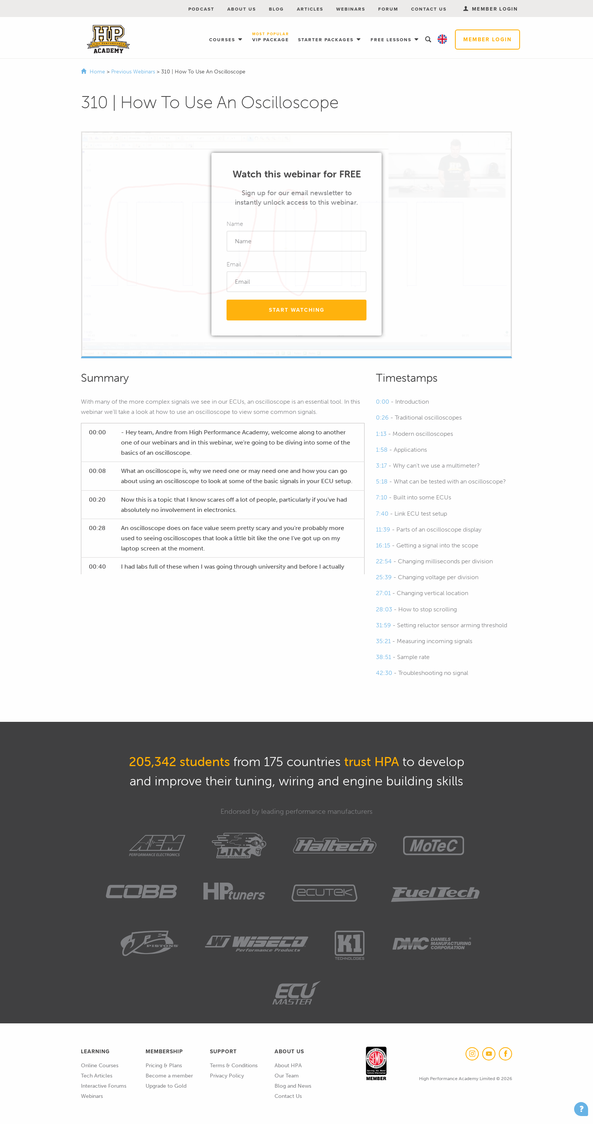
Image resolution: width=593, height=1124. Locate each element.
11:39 (383, 529)
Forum (388, 9)
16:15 (383, 545)
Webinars (350, 9)
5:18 (382, 481)
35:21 (383, 641)
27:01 (383, 593)
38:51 (383, 657)
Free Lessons (392, 39)
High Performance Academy (108, 39)
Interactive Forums (103, 1086)
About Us (241, 9)
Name (235, 223)
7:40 (382, 513)
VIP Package (270, 37)
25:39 (384, 577)
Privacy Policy (227, 1076)
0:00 (382, 401)
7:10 (381, 497)
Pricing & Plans (164, 1065)
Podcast (201, 9)
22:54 (384, 561)
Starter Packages (326, 39)
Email (234, 264)
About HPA (288, 1065)
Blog (276, 9)
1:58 (382, 449)
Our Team (287, 1076)
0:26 (382, 417)
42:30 (384, 672)
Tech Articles (96, 1076)
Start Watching (296, 310)
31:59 (383, 625)
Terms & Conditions (234, 1065)
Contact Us (429, 9)
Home (97, 71)
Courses (223, 39)
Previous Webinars (134, 71)
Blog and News (293, 1086)
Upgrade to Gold (166, 1086)
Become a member (169, 1076)
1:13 (381, 433)
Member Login (487, 40)
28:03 (384, 609)
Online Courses (99, 1065)
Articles (310, 9)
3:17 (381, 465)
